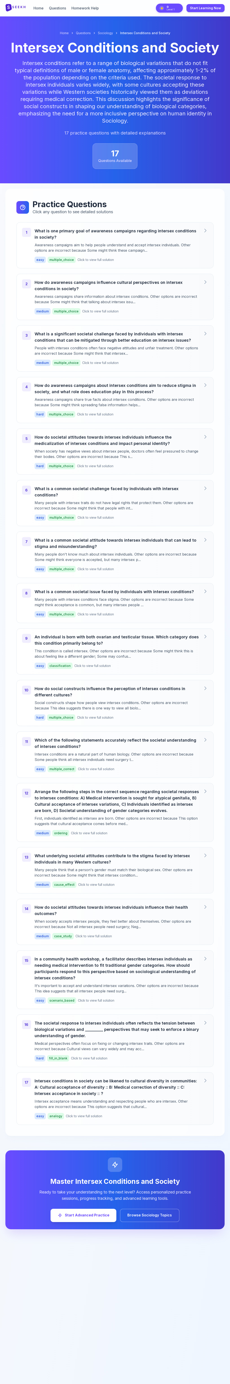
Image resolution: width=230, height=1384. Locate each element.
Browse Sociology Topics (150, 1218)
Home (38, 8)
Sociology (105, 33)
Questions (57, 8)
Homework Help (85, 8)
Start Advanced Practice (83, 1218)
